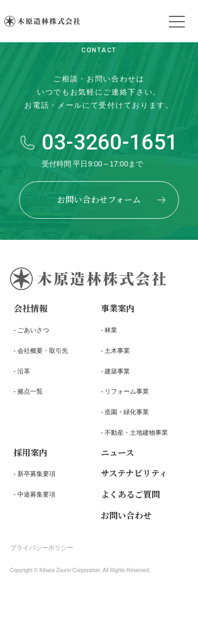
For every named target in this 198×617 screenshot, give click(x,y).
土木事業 (117, 353)
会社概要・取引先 (42, 353)
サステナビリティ (134, 476)
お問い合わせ (126, 518)
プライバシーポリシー (41, 551)
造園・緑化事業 (127, 415)
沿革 (23, 374)
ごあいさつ (33, 333)
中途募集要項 (36, 497)
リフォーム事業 (127, 394)
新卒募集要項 (36, 477)
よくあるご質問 (130, 497)
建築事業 (117, 374)
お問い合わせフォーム (99, 199)
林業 (111, 333)
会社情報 (31, 311)
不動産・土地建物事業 (136, 436)
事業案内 (118, 311)
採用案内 (31, 455)
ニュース (117, 455)
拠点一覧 (30, 394)
